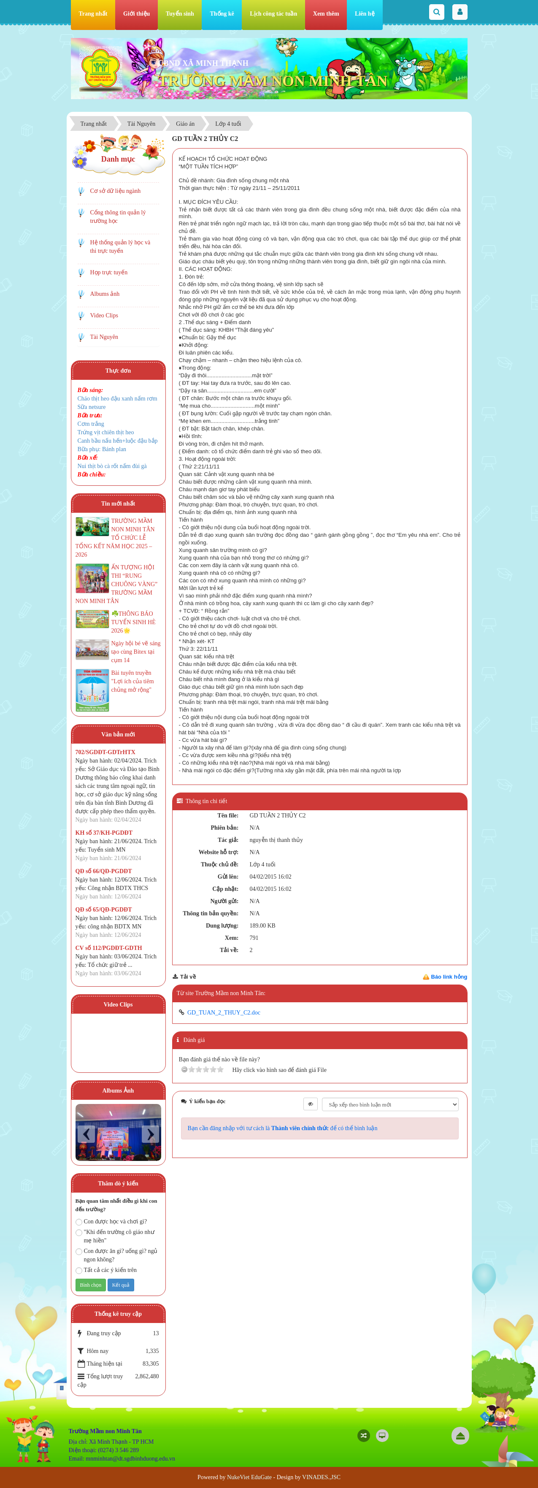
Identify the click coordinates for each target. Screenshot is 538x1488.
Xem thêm (326, 14)
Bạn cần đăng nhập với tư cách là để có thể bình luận (283, 1128)
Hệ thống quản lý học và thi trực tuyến (120, 246)
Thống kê (222, 14)
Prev (86, 1134)
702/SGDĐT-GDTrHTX (105, 752)
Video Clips (104, 315)
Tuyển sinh (180, 14)
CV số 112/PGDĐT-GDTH (109, 948)
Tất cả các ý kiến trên (106, 1270)
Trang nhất (93, 14)
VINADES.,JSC (321, 1477)
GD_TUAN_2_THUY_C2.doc (223, 1012)
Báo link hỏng (449, 977)
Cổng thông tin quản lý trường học (118, 216)
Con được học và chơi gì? (111, 1222)
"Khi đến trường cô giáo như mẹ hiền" (115, 1236)
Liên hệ (365, 14)
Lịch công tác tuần (273, 14)
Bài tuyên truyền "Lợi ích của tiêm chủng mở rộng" (132, 681)
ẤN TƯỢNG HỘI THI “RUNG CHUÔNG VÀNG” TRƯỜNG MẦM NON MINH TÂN (117, 584)
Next (150, 1134)
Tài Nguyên (104, 337)
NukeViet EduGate (249, 1477)
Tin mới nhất (118, 504)
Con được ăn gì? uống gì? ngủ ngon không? (117, 1255)
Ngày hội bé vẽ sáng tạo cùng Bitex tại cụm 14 (136, 651)
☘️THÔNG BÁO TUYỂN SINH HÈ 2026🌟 (133, 622)
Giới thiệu (136, 14)
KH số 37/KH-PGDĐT (104, 833)
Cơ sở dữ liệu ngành (115, 191)
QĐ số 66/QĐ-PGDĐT (104, 871)
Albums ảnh (105, 294)
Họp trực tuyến (109, 272)
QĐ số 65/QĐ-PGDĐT (104, 909)
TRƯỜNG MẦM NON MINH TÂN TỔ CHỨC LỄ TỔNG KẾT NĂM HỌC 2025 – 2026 (115, 538)
